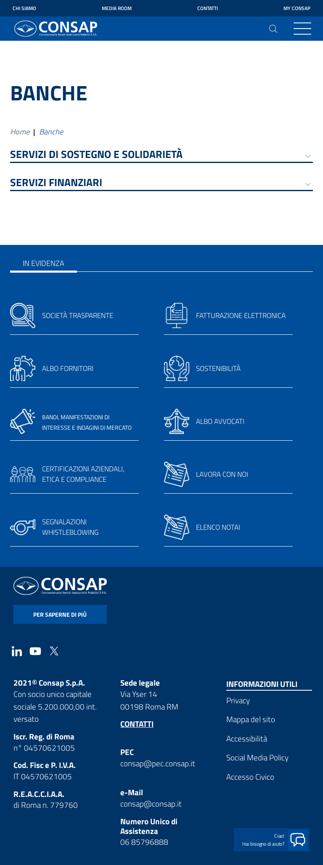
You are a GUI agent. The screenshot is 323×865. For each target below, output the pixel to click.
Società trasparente (77, 315)
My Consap (296, 8)
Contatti (207, 8)
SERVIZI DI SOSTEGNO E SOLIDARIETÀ (96, 155)
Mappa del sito (250, 719)
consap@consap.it (151, 803)
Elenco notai (218, 527)
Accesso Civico (250, 776)
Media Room (117, 8)
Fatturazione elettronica (241, 315)
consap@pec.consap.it (157, 763)
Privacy (238, 700)
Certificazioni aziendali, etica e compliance (83, 474)
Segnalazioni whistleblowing (70, 527)
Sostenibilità (218, 368)
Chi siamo (24, 8)
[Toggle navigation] (302, 28)
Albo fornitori (67, 368)
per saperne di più (60, 614)
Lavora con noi (222, 474)
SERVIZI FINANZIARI (56, 183)
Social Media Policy (257, 757)
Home (19, 131)
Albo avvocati (220, 421)
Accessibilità (246, 738)
